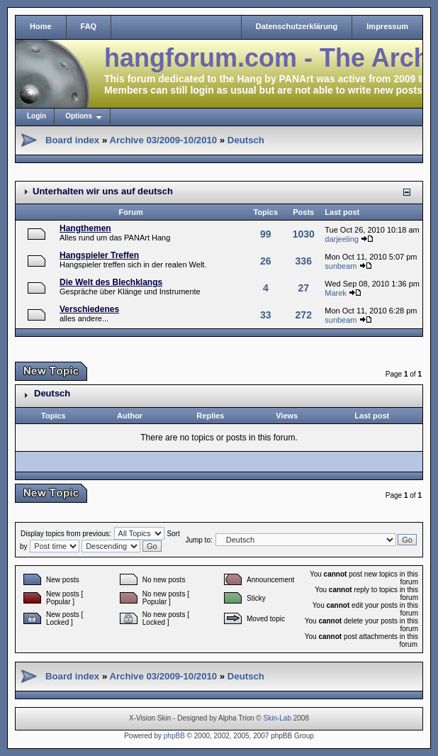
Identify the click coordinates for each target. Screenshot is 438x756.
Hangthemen (85, 228)
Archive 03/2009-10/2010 (163, 140)
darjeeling (342, 239)
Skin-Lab (277, 718)
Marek (336, 293)
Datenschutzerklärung (297, 26)
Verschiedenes (89, 309)
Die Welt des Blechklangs (111, 282)
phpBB (174, 736)
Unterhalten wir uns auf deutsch (103, 191)
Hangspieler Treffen (99, 255)
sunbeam (340, 266)
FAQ (89, 26)
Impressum (387, 26)
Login (36, 116)
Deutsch (246, 140)
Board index (72, 140)
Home (41, 26)
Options (78, 116)
